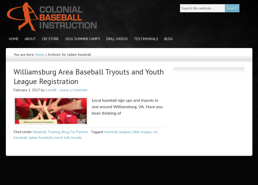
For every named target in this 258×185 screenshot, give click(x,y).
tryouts (76, 137)
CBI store (50, 38)
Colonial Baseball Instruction (51, 17)
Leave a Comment (73, 90)
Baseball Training (46, 132)
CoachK (51, 90)
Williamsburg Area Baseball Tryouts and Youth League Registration (89, 76)
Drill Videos (117, 38)
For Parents (79, 132)
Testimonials (146, 38)
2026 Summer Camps (82, 38)
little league (142, 132)
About (30, 38)
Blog (168, 38)
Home (13, 38)
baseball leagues (117, 132)
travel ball (62, 137)
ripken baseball (40, 137)
